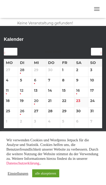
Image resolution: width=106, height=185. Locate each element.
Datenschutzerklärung (22, 163)
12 (21, 90)
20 (36, 101)
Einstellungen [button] (18, 173)
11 (7, 90)
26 (22, 111)
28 (22, 70)
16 (78, 90)
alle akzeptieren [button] (45, 173)
